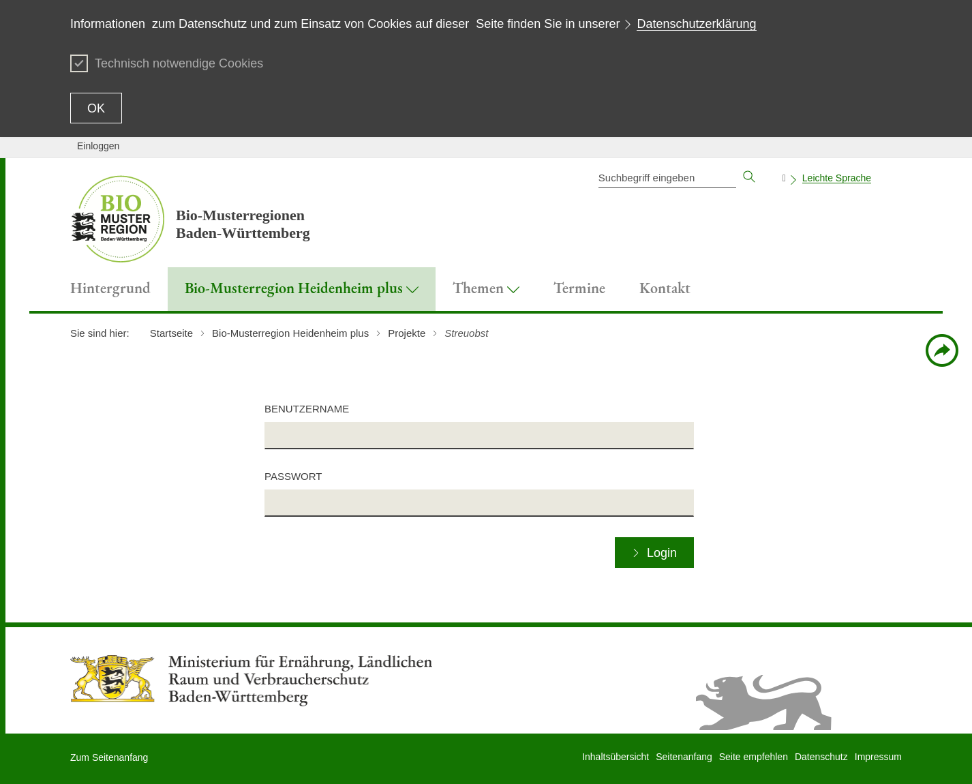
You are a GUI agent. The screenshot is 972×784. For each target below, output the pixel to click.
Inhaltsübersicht (615, 756)
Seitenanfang (684, 756)
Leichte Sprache (836, 177)
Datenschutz (821, 756)
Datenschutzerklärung (696, 24)
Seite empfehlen (753, 756)
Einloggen (98, 145)
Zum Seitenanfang (109, 757)
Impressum (878, 756)
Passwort (293, 476)
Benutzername (306, 408)
